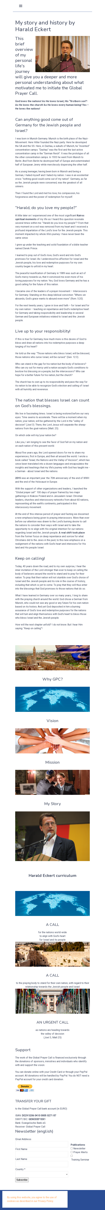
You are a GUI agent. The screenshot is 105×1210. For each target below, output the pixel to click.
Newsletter (79, 1148)
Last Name (21, 1159)
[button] (20, 6)
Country (20, 1169)
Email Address (23, 1139)
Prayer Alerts (80, 1152)
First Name (21, 1149)
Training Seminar (80, 1159)
